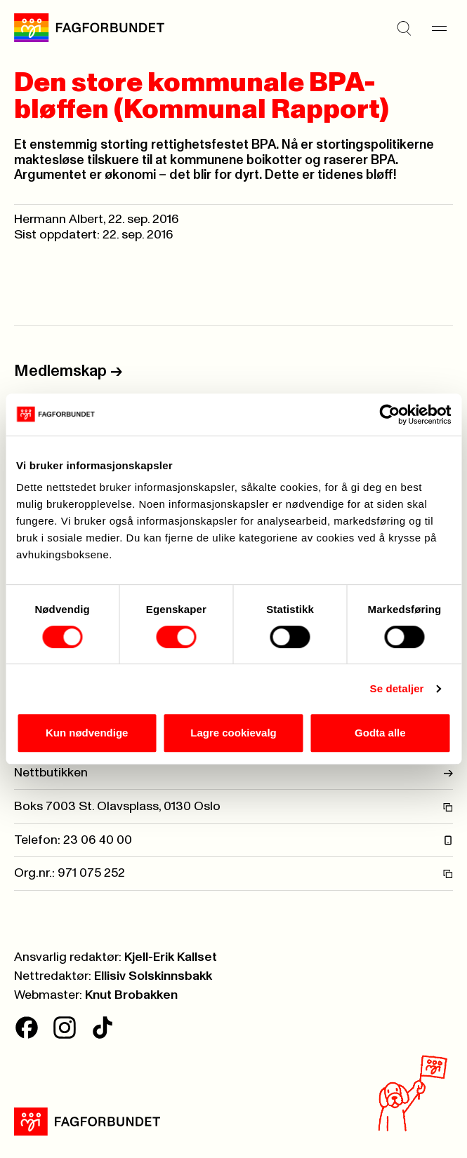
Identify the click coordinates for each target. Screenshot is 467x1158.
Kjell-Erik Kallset (170, 957)
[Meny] (439, 28)
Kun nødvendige (87, 733)
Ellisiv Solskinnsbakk (153, 976)
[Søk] (404, 28)
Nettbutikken (233, 773)
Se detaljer (397, 688)
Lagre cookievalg (233, 733)
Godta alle (380, 733)
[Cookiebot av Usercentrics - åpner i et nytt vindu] (389, 414)
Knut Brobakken (131, 995)
